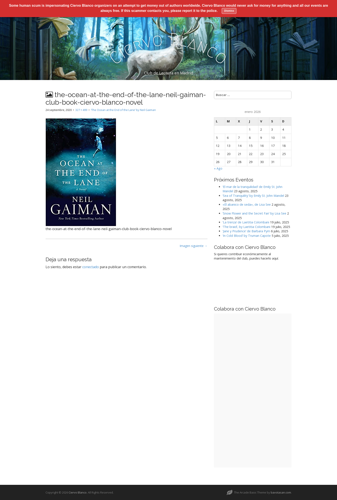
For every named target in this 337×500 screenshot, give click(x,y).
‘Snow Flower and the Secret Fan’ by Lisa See (254, 213)
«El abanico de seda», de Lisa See (247, 204)
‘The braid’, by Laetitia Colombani (246, 227)
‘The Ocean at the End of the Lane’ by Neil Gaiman (123, 110)
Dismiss (229, 10)
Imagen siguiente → (193, 246)
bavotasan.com (281, 492)
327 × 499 (81, 110)
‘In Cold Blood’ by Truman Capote (247, 236)
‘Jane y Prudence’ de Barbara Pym (246, 231)
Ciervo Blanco (78, 492)
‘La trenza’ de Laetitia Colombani (246, 222)
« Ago (218, 168)
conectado (90, 266)
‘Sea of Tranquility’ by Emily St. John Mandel (253, 196)
